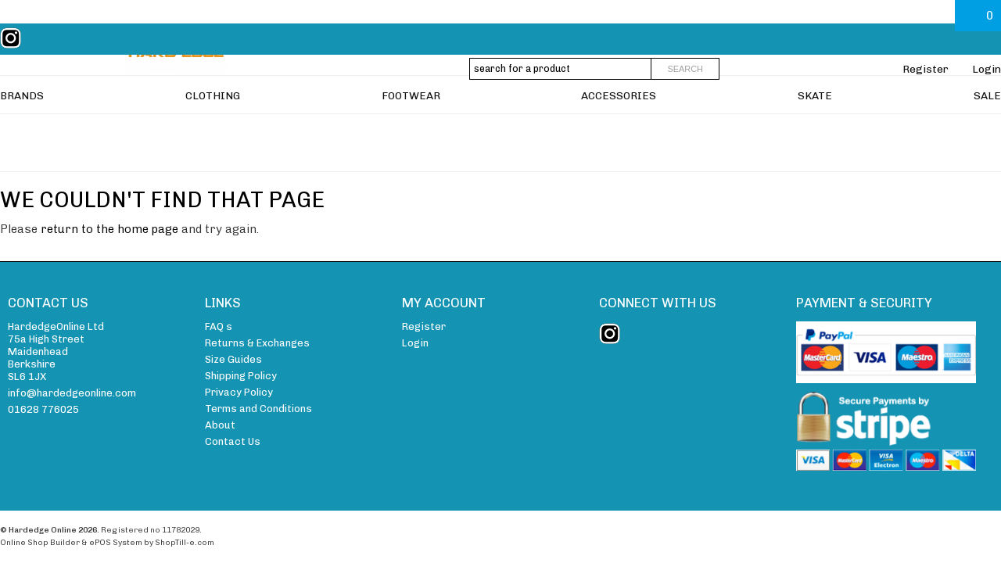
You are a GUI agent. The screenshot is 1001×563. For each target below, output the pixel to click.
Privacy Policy (239, 392)
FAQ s (218, 326)
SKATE (815, 130)
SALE (987, 130)
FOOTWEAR (411, 130)
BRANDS (22, 130)
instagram (14, 38)
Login (986, 69)
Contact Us (232, 441)
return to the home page (109, 229)
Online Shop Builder (40, 542)
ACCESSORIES (618, 130)
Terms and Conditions (258, 408)
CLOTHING (212, 130)
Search (685, 69)
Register (925, 69)
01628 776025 (43, 409)
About (220, 425)
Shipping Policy (241, 376)
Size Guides (233, 359)
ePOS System (115, 542)
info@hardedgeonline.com (72, 393)
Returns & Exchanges (257, 343)
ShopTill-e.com (184, 542)
